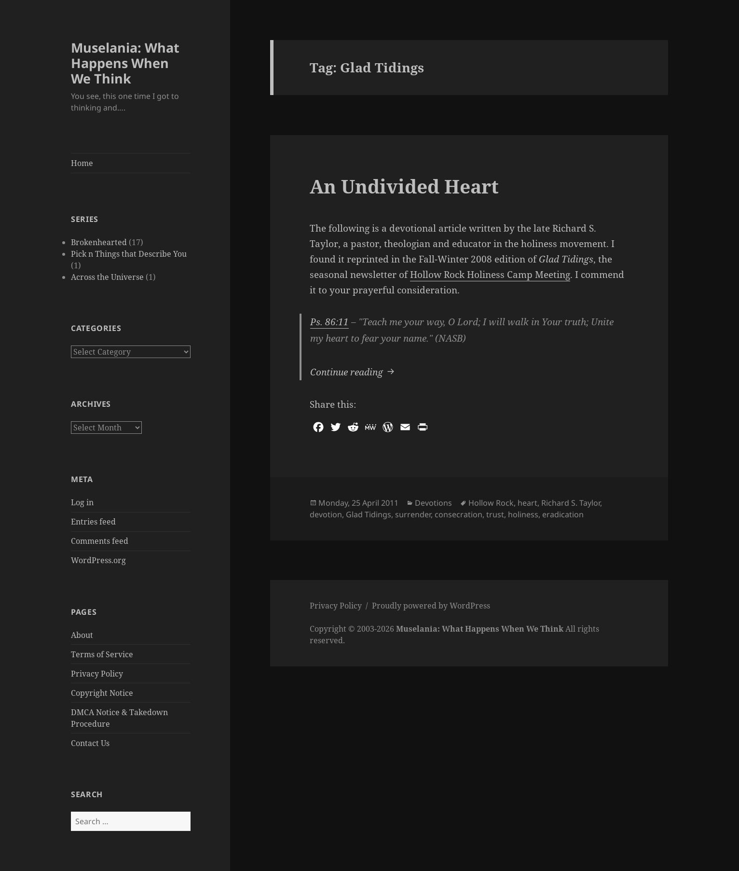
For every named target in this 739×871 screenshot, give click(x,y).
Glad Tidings (368, 514)
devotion (326, 514)
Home (82, 163)
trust (495, 514)
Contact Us (90, 743)
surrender (413, 514)
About (82, 635)
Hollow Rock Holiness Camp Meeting (490, 274)
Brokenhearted (99, 242)
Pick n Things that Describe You (129, 254)
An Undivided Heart (404, 186)
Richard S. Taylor (570, 503)
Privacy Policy (97, 673)
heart (527, 503)
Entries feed (93, 521)
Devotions (433, 503)
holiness (523, 514)
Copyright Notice (102, 693)
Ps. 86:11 (329, 322)
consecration (458, 514)
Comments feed (99, 541)
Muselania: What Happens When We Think (125, 63)
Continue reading (353, 371)
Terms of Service (102, 654)
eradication (563, 514)
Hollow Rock (491, 503)
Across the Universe (107, 277)
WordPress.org (98, 560)
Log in (82, 502)
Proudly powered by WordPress (431, 605)
